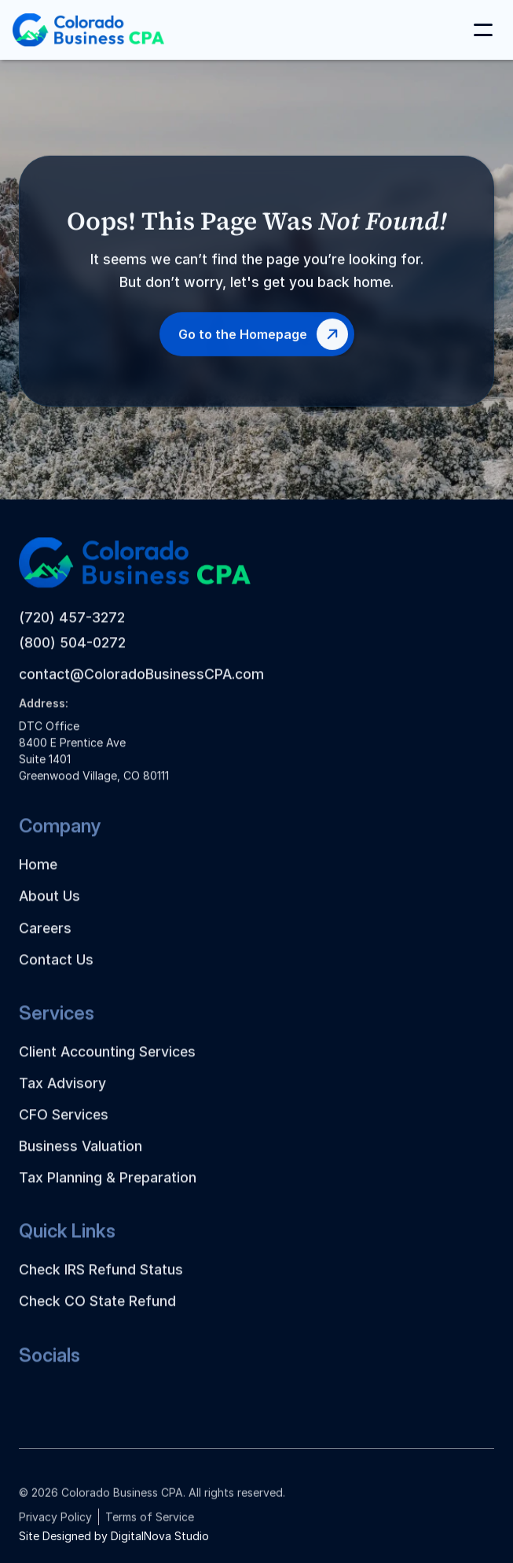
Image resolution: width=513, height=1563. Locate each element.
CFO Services (63, 1129)
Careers (45, 942)
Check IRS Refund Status (101, 1284)
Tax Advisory (62, 1097)
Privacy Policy (55, 1525)
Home (38, 879)
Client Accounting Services (107, 1066)
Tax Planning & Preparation (107, 1192)
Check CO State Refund (97, 1315)
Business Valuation (80, 1160)
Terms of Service (149, 1525)
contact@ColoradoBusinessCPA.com (141, 688)
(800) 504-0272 (72, 657)
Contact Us (56, 974)
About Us (49, 910)
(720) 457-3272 (72, 632)
